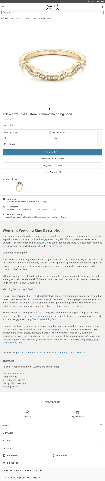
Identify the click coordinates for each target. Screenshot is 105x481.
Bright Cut (18, 352)
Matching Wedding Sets (44, 319)
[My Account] (102, 7)
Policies (39, 470)
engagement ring (50, 239)
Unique (81, 352)
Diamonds (30, 352)
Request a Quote (52, 165)
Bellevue (52, 447)
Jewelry (52, 425)
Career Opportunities (12, 470)
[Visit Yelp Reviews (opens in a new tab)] (77, 455)
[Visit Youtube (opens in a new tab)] (13, 463)
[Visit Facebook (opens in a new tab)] (9, 463)
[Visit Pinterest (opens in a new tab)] (18, 463)
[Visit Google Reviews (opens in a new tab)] (27, 455)
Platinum (62, 352)
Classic (72, 352)
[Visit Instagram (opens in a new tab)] (5, 463)
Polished (51, 352)
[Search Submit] (102, 12)
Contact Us (52, 402)
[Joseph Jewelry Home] (1, 18)
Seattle (52, 440)
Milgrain (41, 352)
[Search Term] (52, 12)
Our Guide (52, 432)
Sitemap (28, 470)
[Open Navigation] (2, 7)
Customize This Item (52, 158)
